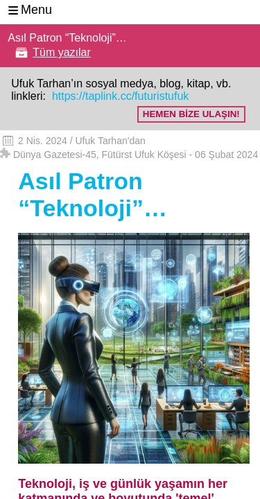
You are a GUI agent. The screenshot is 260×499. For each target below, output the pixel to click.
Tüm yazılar (62, 52)
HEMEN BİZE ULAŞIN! (191, 114)
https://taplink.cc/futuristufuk (119, 96)
